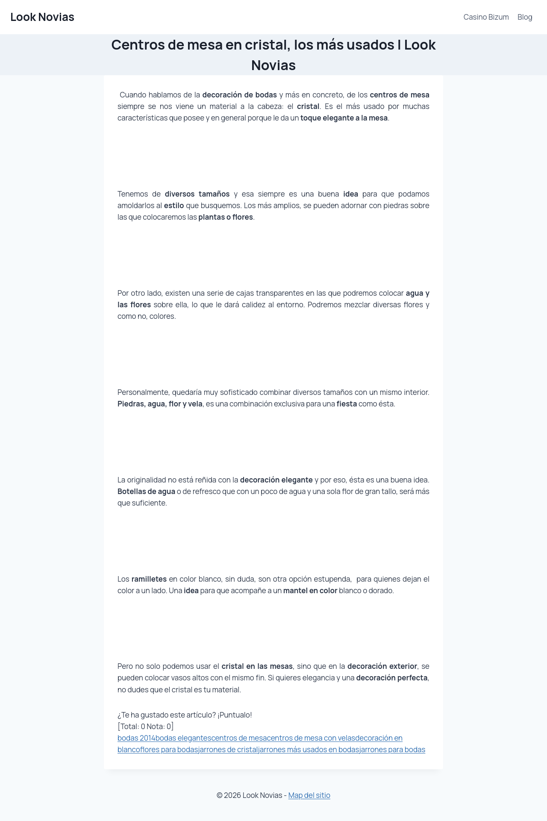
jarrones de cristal (228, 749)
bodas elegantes (184, 738)
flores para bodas (169, 749)
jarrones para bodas (392, 749)
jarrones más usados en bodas (308, 749)
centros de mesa (239, 738)
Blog (525, 17)
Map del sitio (309, 795)
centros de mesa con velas (311, 738)
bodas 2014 (137, 738)
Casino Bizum (486, 17)
